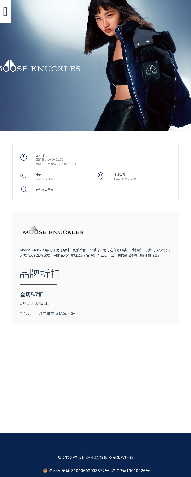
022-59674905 (45, 178)
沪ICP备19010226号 (130, 470)
